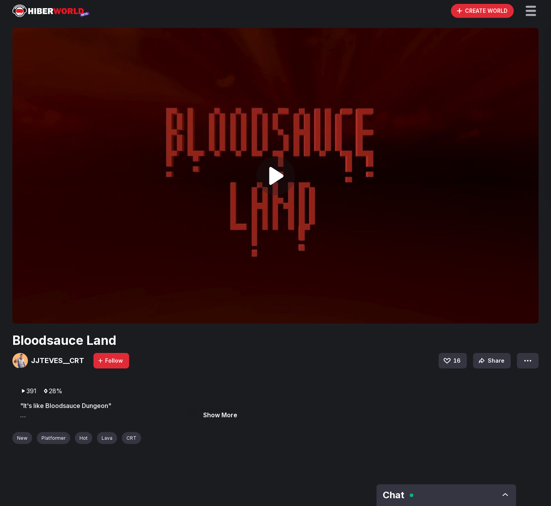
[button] (531, 11)
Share (490, 360)
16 (451, 360)
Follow (110, 360)
